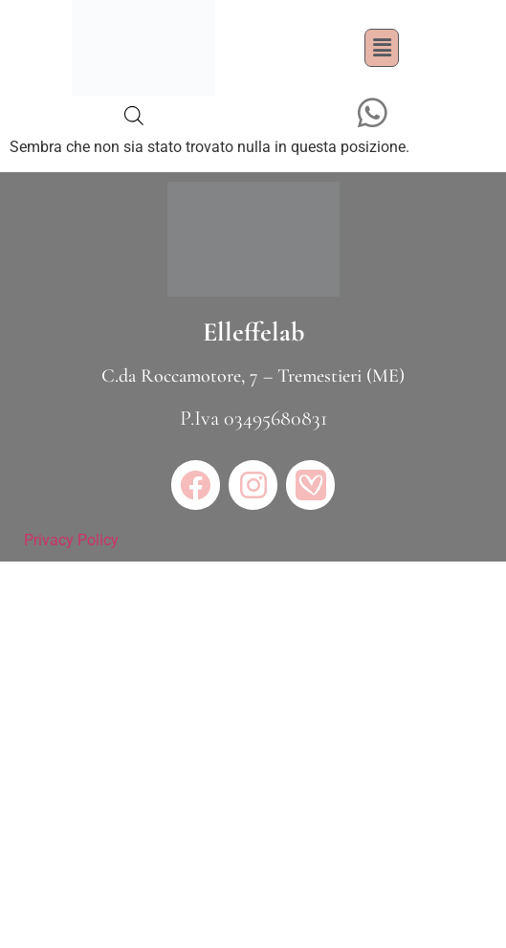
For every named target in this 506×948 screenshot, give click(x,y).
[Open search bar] (133, 115)
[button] (381, 48)
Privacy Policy (71, 540)
